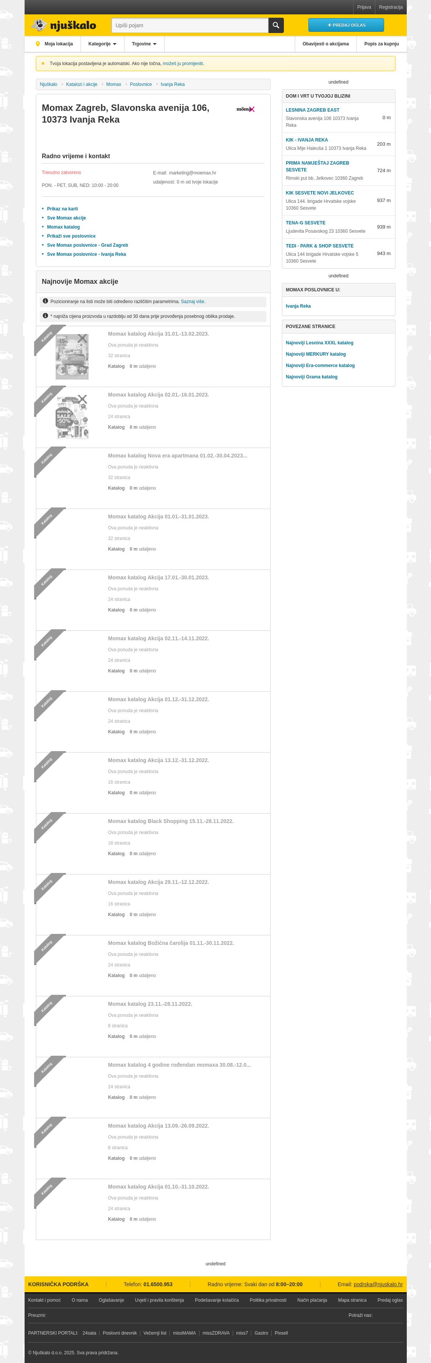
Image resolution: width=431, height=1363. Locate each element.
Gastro (261, 1333)
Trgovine (143, 44)
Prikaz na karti (62, 209)
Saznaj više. (193, 301)
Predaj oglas (390, 1300)
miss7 (242, 1333)
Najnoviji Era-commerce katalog (320, 365)
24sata (89, 1333)
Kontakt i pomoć (44, 1300)
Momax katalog (63, 227)
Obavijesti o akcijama (325, 44)
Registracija (391, 7)
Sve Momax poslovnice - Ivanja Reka (86, 254)
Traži (276, 25)
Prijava (364, 7)
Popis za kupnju (381, 44)
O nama (80, 1300)
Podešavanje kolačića (217, 1300)
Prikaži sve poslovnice (71, 236)
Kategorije (101, 44)
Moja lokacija (58, 44)
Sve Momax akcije (66, 218)
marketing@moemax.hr (192, 173)
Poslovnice (141, 84)
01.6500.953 (158, 1284)
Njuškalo (48, 84)
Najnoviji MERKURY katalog (316, 354)
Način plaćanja (312, 1300)
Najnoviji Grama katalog (312, 377)
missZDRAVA (216, 1333)
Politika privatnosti (268, 1300)
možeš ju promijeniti (183, 63)
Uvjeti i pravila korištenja (159, 1300)
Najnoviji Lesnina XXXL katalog (319, 342)
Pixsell (281, 1333)
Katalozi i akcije (82, 84)
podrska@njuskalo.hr (378, 1284)
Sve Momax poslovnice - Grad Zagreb (87, 245)
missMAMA (184, 1333)
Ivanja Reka (173, 84)
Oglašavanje (111, 1300)
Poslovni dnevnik (120, 1333)
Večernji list (154, 1333)
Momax (113, 84)
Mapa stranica (352, 1300)
